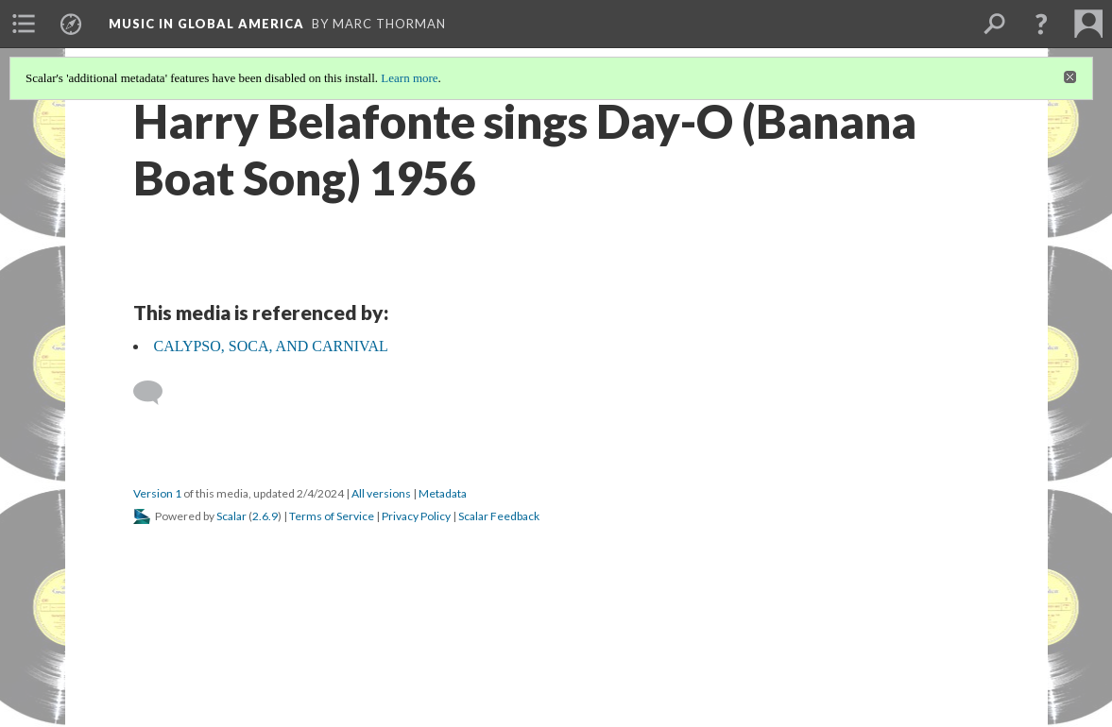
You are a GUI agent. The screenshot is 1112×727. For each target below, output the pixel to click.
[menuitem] (23, 23)
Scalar (231, 516)
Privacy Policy (416, 516)
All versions (381, 493)
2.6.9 (265, 516)
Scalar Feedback (498, 516)
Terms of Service (331, 516)
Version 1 (157, 493)
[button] (1041, 23)
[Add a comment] (156, 392)
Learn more (409, 78)
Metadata (443, 493)
